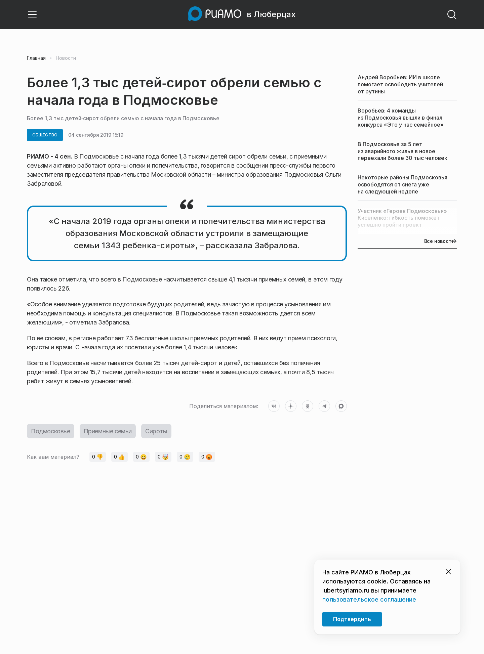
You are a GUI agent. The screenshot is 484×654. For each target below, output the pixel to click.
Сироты (156, 431)
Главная (36, 58)
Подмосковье (50, 431)
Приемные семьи (108, 431)
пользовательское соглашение (369, 599)
